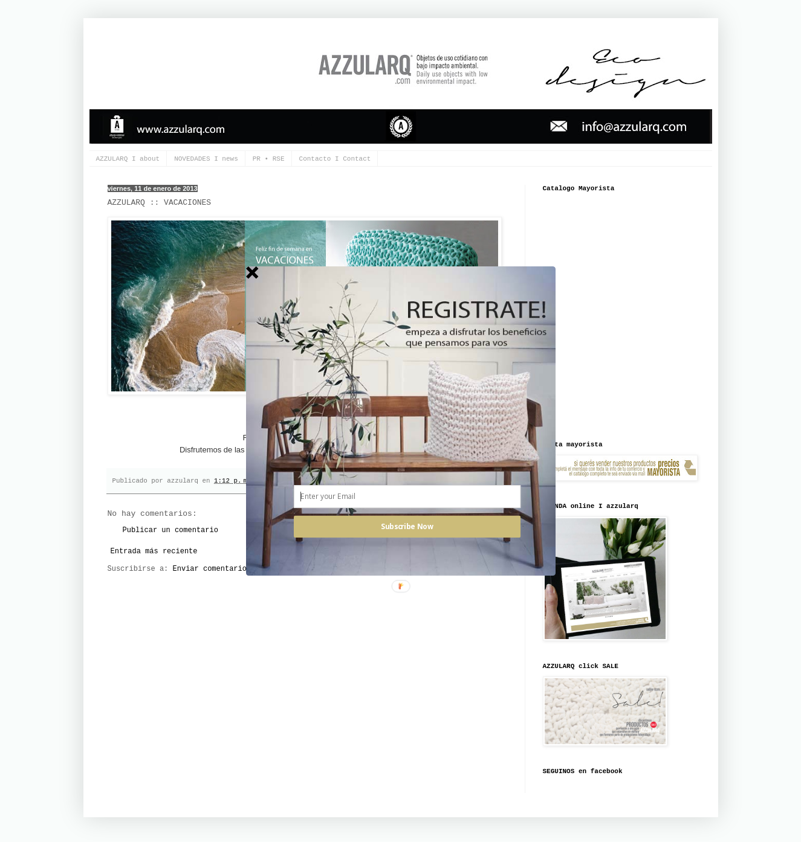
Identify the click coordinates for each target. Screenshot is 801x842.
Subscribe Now (407, 527)
